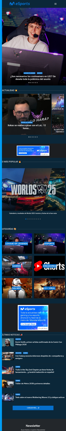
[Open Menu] (55, 4)
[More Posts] (33, 408)
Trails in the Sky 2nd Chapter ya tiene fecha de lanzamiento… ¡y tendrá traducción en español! (34, 370)
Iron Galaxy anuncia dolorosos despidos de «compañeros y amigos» (39, 357)
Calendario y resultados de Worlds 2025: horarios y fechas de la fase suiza (33, 213)
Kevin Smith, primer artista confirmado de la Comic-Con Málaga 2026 (38, 343)
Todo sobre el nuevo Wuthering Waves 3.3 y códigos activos (39, 397)
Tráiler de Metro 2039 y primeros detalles (32, 383)
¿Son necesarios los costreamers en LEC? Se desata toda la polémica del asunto (32, 77)
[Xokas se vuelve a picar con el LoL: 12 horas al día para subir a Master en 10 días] (26, 114)
